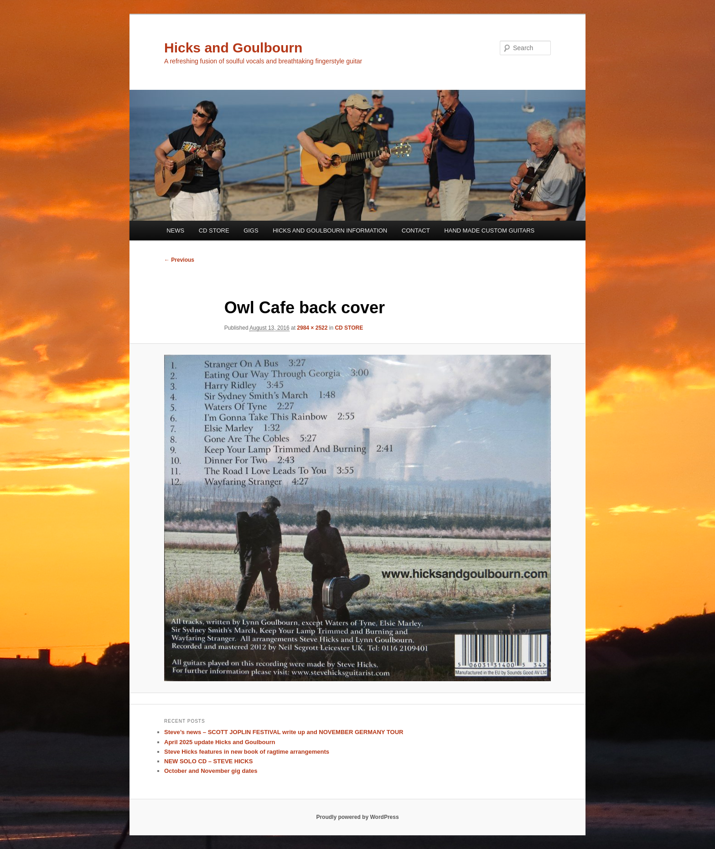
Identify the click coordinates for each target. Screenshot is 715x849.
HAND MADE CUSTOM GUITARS (489, 230)
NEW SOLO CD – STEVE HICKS (208, 761)
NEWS (175, 230)
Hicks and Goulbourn (233, 47)
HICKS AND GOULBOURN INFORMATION (330, 230)
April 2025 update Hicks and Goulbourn (219, 742)
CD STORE (214, 230)
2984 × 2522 (312, 328)
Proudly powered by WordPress (357, 817)
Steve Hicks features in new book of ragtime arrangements (246, 751)
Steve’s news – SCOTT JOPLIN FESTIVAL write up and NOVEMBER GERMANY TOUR (283, 732)
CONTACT (416, 230)
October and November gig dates (210, 770)
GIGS (251, 230)
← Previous (179, 260)
